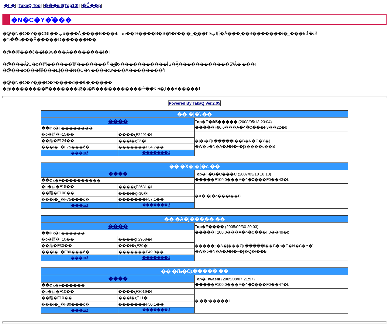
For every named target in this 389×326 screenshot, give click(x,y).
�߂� (9, 5)
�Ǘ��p (91, 5)
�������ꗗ (156, 153)
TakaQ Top (29, 5)
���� (118, 121)
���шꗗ (79, 153)
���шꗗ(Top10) (61, 5)
